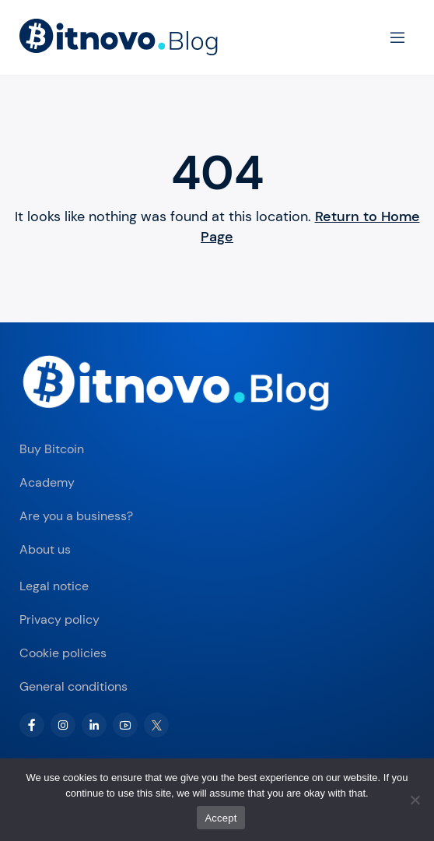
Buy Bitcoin (51, 449)
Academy (47, 482)
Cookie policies (63, 653)
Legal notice (54, 586)
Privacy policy (59, 619)
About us (45, 549)
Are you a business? (76, 516)
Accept (220, 818)
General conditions (73, 686)
